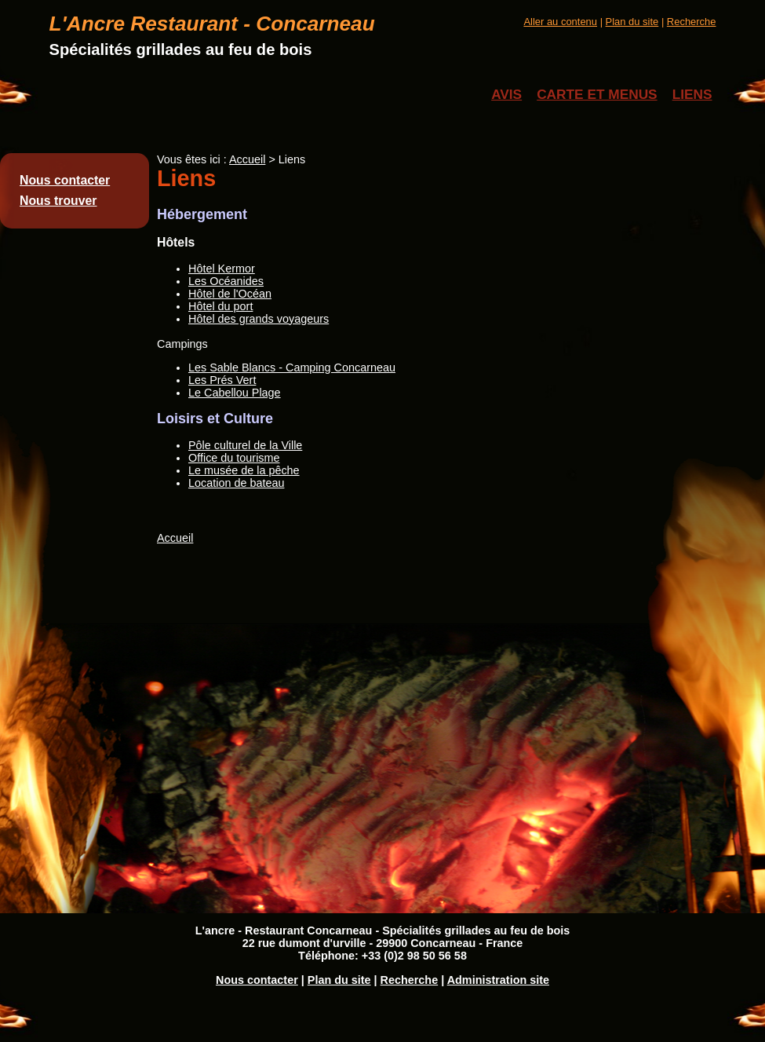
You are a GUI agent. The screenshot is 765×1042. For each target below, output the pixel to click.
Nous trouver (58, 200)
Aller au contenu (560, 21)
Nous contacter (65, 180)
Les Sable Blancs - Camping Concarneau (291, 367)
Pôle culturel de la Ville (245, 445)
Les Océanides (226, 281)
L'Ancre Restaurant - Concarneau (212, 23)
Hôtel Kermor (221, 268)
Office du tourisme (234, 458)
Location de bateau (236, 483)
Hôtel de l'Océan (229, 293)
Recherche (691, 21)
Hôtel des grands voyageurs (258, 319)
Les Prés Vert (222, 380)
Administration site (498, 980)
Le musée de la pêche (244, 470)
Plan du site (632, 21)
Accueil (247, 159)
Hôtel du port (220, 306)
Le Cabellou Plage (234, 392)
